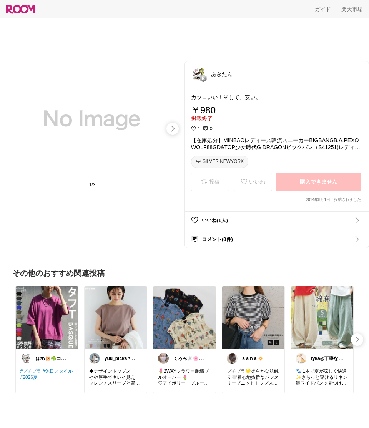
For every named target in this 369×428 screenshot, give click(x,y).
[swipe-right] (172, 129)
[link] (47, 317)
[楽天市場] (352, 9)
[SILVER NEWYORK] (219, 162)
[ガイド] (323, 9)
